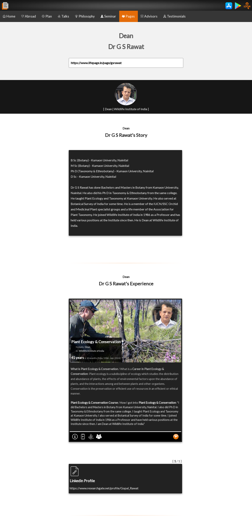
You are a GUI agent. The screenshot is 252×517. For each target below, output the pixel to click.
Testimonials (174, 16)
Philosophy (85, 16)
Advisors (149, 16)
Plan (47, 16)
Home (9, 16)
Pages (128, 16)
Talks (63, 16)
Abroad (28, 16)
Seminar (108, 16)
